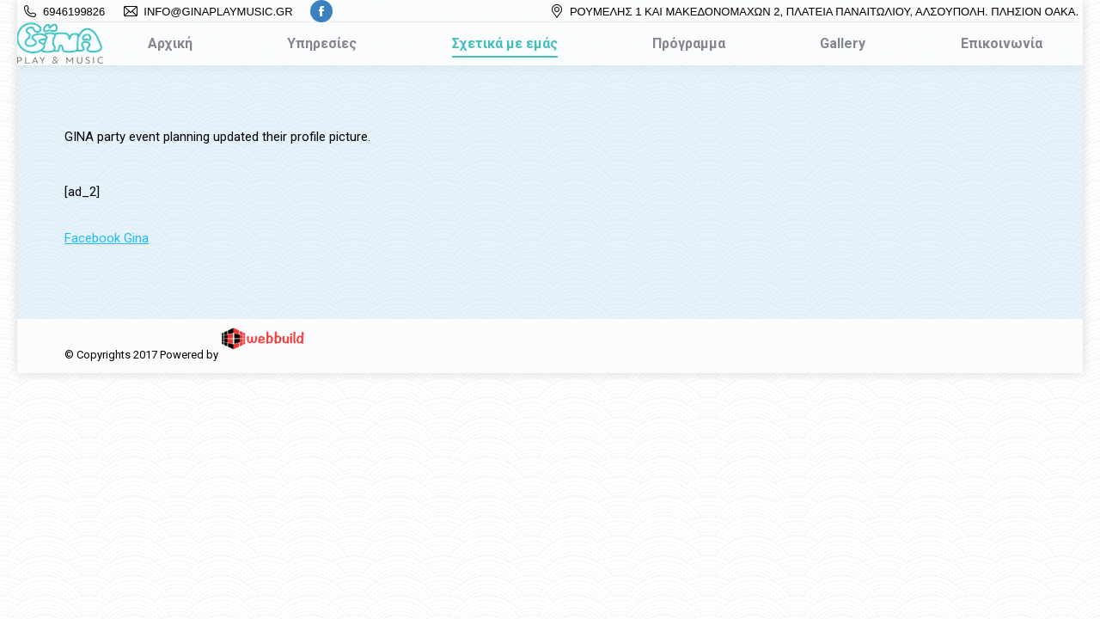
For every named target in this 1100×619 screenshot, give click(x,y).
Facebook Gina (106, 238)
